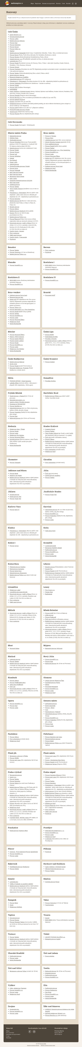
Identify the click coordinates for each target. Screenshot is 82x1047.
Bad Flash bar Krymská (16, 172)
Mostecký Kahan (14, 648)
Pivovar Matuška (15, 95)
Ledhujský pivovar (15, 659)
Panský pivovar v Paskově (17, 396)
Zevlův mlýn (13, 364)
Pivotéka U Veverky (51, 339)
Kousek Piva (48, 569)
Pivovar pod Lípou (15, 760)
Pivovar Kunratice (15, 199)
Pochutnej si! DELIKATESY (17, 404)
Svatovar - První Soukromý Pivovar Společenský (24, 852)
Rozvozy (58, 3)
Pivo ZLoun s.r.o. (50, 590)
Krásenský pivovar (50, 973)
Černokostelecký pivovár (17, 37)
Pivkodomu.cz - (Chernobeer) (18, 81)
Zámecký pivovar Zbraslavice (18, 573)
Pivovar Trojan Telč (15, 499)
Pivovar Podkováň (50, 617)
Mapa (32, 3)
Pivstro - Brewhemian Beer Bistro (55, 760)
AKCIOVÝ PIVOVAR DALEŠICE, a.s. (55, 937)
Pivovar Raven (14, 55)
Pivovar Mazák (14, 63)
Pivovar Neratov (14, 57)
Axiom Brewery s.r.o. (15, 35)
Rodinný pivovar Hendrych (17, 211)
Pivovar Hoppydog (15, 83)
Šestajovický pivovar (16, 775)
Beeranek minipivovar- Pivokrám (19, 368)
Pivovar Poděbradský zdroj (17, 682)
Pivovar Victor (14, 168)
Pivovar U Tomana (50, 136)
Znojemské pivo (14, 1009)
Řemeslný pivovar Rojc (16, 297)
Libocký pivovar (14, 164)
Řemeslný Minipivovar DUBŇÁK (19, 77)
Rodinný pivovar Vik (15, 201)
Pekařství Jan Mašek (16, 475)
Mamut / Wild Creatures (17, 337)
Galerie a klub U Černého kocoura (19, 402)
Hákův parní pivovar (16, 235)
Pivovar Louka (49, 154)
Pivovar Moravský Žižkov (52, 156)
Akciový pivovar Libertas (17, 75)
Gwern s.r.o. (13, 777)
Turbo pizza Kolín (50, 531)
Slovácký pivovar (15, 439)
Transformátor (49, 905)
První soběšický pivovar (52, 144)
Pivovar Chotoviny (15, 252)
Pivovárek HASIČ (50, 295)
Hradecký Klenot (50, 429)
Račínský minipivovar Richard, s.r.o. (55, 1013)
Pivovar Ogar (13, 43)
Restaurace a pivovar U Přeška (19, 756)
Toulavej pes (13, 112)
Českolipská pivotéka (51, 337)
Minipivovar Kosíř (50, 168)
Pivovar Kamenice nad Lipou (53, 737)
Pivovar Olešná (14, 869)
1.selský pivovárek (50, 546)
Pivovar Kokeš (49, 741)
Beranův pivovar (14, 207)
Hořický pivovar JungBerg (52, 475)
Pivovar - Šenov (49, 708)
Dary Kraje (48, 992)
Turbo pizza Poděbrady (16, 684)
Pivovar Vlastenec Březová (53, 775)
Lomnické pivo (14, 61)
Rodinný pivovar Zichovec (17, 41)
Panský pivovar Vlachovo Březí (19, 831)
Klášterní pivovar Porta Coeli (53, 166)
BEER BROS (48, 265)
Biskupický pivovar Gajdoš (52, 939)
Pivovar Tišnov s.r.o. (15, 307)
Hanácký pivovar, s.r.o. (16, 59)
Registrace (38, 3)
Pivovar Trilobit (14, 85)
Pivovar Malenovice (51, 990)
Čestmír (12, 101)
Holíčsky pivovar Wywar (52, 882)
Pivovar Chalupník (15, 462)
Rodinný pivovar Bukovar (17, 362)
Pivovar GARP (14, 108)
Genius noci (48, 158)
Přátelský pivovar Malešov (18, 567)
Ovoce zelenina (49, 956)
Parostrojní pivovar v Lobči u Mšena (20, 223)
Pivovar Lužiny (14, 39)
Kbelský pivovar (14, 148)
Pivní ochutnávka (50, 449)
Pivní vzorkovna (14, 233)
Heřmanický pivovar (51, 704)
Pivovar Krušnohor (15, 45)
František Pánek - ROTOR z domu (19, 818)
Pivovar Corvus (14, 546)
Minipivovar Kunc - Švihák (17, 429)
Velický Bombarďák (50, 170)
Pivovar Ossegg (14, 920)
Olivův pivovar (49, 791)
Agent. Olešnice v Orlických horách (20, 91)
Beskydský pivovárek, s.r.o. (17, 400)
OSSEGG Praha (14, 138)
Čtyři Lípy (48, 437)
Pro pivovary (10, 1032)
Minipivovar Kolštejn (16, 907)
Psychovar (13, 239)
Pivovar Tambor (14, 73)
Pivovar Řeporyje (15, 219)
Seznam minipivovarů (48, 3)
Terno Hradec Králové (16, 189)
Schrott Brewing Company (52, 142)
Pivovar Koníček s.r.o (16, 406)
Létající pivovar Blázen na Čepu (54, 680)
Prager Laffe (13, 162)
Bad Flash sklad (14, 182)
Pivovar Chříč (14, 87)
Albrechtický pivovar (16, 79)
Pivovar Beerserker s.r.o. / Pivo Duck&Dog (57, 150)
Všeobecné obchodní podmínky (33, 1045)
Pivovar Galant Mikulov (17, 339)
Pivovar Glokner (50, 362)
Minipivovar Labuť (15, 590)
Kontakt (68, 3)
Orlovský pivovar (15, 918)
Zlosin (11, 905)
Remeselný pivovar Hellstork (53, 648)
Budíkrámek (48, 594)
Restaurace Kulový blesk (17, 176)
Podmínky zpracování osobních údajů (48, 1045)
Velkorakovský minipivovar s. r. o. (54, 831)
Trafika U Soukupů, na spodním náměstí (21, 884)
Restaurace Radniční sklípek (53, 548)
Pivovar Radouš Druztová (17, 99)
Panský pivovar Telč (15, 497)
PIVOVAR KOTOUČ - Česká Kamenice (20, 381)
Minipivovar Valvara (51, 764)
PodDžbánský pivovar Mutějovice (19, 867)
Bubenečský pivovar (15, 136)
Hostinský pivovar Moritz (52, 682)
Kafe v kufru (13, 178)
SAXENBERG (13, 89)
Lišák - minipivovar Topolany (18, 988)
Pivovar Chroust (14, 67)
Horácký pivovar (14, 494)
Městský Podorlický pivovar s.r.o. (54, 869)
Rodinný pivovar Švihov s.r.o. (18, 217)
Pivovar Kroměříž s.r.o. (51, 152)
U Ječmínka (48, 839)
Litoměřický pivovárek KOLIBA (18, 592)
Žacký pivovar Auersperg (17, 569)
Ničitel (47, 684)
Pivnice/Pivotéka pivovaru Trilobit (20, 110)
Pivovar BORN (49, 335)
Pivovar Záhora (14, 209)
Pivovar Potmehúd (15, 142)
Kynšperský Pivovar (15, 103)
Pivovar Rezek (14, 473)
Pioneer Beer (49, 592)
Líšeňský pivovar (50, 140)
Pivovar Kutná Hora (15, 571)
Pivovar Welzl (14, 903)
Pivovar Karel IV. (14, 510)
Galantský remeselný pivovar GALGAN (21, 180)
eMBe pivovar (49, 615)
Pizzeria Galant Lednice (17, 341)
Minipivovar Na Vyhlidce (17, 349)
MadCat (12, 51)
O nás (63, 3)
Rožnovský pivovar (15, 418)
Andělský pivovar (15, 184)
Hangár (12, 158)
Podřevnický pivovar (51, 550)
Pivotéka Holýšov (50, 381)
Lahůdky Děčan (14, 383)
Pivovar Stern (49, 138)
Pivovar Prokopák (15, 170)
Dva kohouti (13, 160)
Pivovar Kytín (43, 1043)
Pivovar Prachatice (15, 69)
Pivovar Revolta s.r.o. (16, 97)
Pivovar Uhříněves (15, 156)
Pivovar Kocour (14, 47)
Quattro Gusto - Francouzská (18, 237)
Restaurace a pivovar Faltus (18, 971)
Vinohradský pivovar (15, 140)
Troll (46, 710)
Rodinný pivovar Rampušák (17, 53)
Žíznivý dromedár (50, 706)
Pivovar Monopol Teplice (17, 922)
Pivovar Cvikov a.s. (15, 49)
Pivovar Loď (13, 154)
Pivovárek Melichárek (51, 687)
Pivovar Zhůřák (14, 758)
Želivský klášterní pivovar (52, 739)
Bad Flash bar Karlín (16, 174)
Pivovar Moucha (14, 114)
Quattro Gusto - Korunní (17, 231)
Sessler (47, 918)
